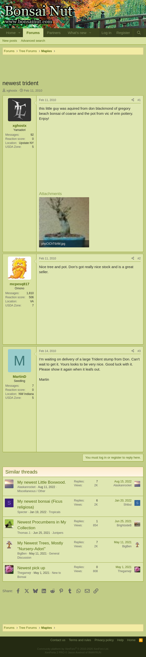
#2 (139, 258)
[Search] (139, 32)
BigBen (22, 553)
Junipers (57, 533)
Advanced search (33, 40)
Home (11, 33)
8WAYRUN (94, 652)
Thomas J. (24, 533)
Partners (54, 33)
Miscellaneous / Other (31, 491)
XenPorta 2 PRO (55, 652)
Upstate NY (26, 143)
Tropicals (54, 512)
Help (120, 640)
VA (32, 301)
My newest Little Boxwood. (41, 482)
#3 (139, 351)
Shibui (128, 504)
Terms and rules (80, 640)
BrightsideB (124, 525)
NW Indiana (26, 394)
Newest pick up (31, 568)
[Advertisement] (73, 67)
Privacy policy (104, 640)
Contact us (57, 640)
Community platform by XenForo (73, 648)
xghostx (12, 90)
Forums (33, 33)
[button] (19, 32)
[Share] (133, 100)
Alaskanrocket (26, 487)
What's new (77, 33)
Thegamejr (24, 573)
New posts (9, 40)
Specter (22, 512)
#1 (139, 100)
